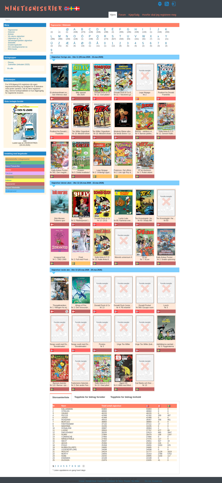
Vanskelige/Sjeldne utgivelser (20, 40)
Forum (122, 14)
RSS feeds (12, 49)
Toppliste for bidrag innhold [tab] (125, 397)
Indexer (8, 180)
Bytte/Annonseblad (13, 163)
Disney (11, 62)
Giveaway (9, 177)
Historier (11, 32)
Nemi (121, 481)
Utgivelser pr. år (14, 38)
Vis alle (10, 68)
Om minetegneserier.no (18, 47)
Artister (11, 34)
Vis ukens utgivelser (16, 36)
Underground (10, 191)
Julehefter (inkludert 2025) (19, 64)
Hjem (113, 14)
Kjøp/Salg (134, 14)
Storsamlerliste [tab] (60, 397)
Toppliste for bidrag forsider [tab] (89, 397)
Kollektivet (110, 481)
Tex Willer (135, 481)
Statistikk (11, 43)
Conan (82, 481)
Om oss (148, 481)
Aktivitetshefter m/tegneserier (17, 159)
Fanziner (9, 173)
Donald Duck (91, 481)
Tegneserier (13, 30)
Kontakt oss (157, 481)
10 (78, 466)
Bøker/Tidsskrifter (12, 166)
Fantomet (101, 481)
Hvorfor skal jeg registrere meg (159, 14)
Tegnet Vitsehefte (12, 187)
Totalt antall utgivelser (111, 406)
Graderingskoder (15, 45)
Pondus (127, 481)
